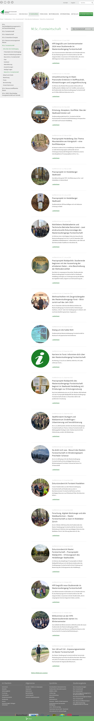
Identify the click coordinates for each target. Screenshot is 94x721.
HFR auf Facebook (1, 2)
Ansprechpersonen (8, 85)
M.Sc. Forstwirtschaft (18, 19)
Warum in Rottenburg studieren (12, 54)
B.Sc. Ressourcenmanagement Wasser (11, 41)
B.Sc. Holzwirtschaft (8, 34)
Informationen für (86, 14)
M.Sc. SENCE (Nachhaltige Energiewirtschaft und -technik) (11, 94)
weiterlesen (56, 63)
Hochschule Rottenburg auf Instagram (8, 2)
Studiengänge (33, 14)
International (65, 14)
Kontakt (65, 2)
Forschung (44, 14)
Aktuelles (74, 14)
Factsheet (6, 62)
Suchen (92, 2)
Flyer (5, 59)
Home (1, 19)
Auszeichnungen (8, 67)
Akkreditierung (8, 64)
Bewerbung (6, 77)
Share (30, 719)
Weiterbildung (54, 14)
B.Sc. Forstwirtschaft (8, 31)
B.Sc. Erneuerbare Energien (10, 37)
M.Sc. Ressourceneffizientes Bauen (10, 89)
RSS (12, 2)
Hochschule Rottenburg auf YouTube (5, 2)
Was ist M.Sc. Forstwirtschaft (12, 57)
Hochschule (23, 14)
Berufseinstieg (7, 82)
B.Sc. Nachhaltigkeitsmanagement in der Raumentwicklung (11, 26)
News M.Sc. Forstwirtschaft (47, 19)
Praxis (4, 80)
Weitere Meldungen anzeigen (39, 672)
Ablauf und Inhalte (8, 75)
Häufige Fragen (8, 69)
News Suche (67, 29)
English (73, 2)
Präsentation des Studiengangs (12, 52)
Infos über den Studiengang (32, 19)
